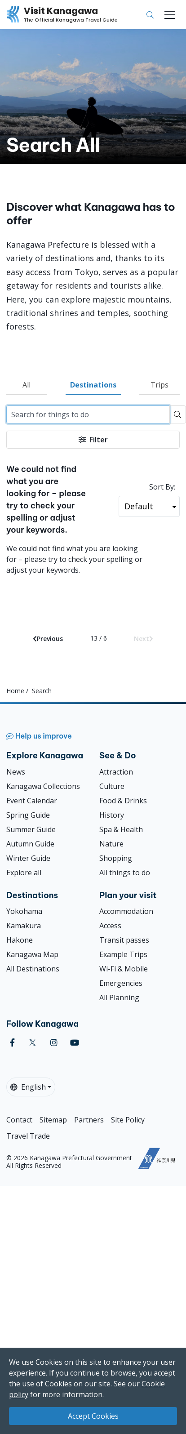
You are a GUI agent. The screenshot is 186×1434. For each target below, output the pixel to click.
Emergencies (120, 983)
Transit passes (124, 940)
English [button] (28, 1087)
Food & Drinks (123, 801)
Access (110, 926)
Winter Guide (28, 858)
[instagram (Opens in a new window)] (54, 1042)
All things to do (124, 872)
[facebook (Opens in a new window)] (12, 1042)
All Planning (119, 997)
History (111, 815)
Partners (89, 1120)
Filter (93, 440)
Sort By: (162, 487)
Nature (111, 844)
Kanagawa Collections (43, 786)
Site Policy (128, 1120)
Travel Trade (28, 1136)
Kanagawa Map (32, 954)
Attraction (116, 772)
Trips (159, 385)
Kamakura (23, 926)
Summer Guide (31, 829)
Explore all (23, 872)
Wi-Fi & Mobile (123, 969)
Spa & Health (121, 829)
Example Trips (123, 954)
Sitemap (53, 1120)
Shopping (115, 858)
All (26, 385)
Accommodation (126, 911)
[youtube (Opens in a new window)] (74, 1042)
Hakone (19, 940)
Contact (19, 1120)
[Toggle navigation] (170, 15)
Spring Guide (28, 815)
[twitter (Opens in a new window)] (32, 1042)
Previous (48, 638)
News (15, 772)
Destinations (93, 385)
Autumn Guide (30, 844)
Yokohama (24, 911)
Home (15, 690)
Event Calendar (31, 801)
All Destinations (32, 969)
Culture (111, 786)
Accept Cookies (93, 1416)
